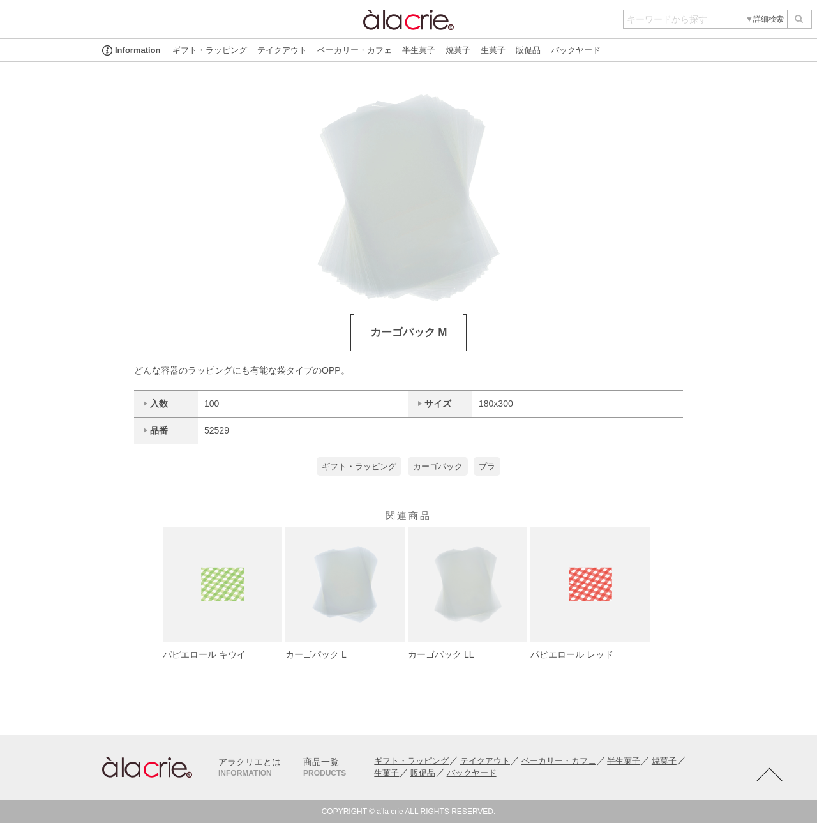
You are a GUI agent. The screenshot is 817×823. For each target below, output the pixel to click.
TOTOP (769, 775)
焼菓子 (458, 50)
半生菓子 (418, 50)
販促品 (528, 50)
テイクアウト (282, 50)
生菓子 (493, 50)
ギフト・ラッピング (209, 50)
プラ (487, 466)
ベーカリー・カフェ (354, 50)
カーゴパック (438, 466)
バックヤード (576, 50)
